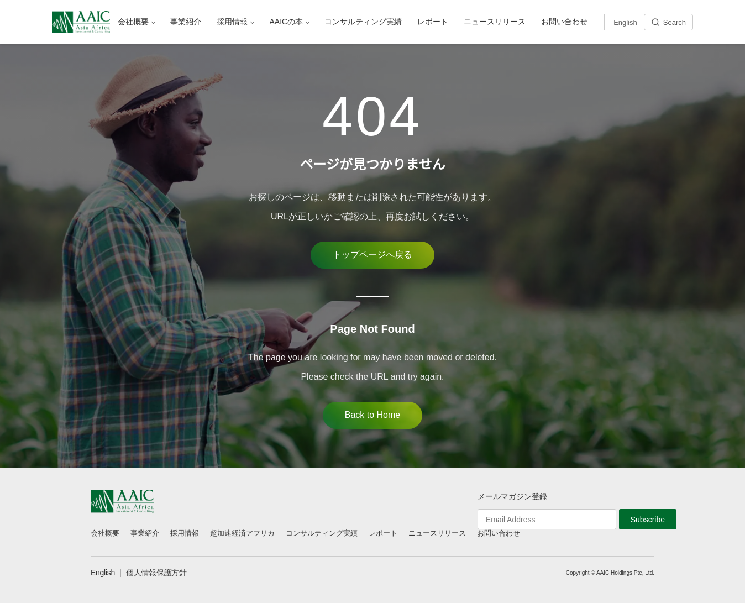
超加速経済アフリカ (242, 533)
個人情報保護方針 (156, 572)
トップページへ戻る (372, 254)
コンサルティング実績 (322, 533)
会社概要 (105, 533)
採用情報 (184, 533)
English (103, 572)
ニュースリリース (437, 533)
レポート (383, 533)
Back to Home (372, 415)
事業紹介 (144, 533)
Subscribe (648, 519)
